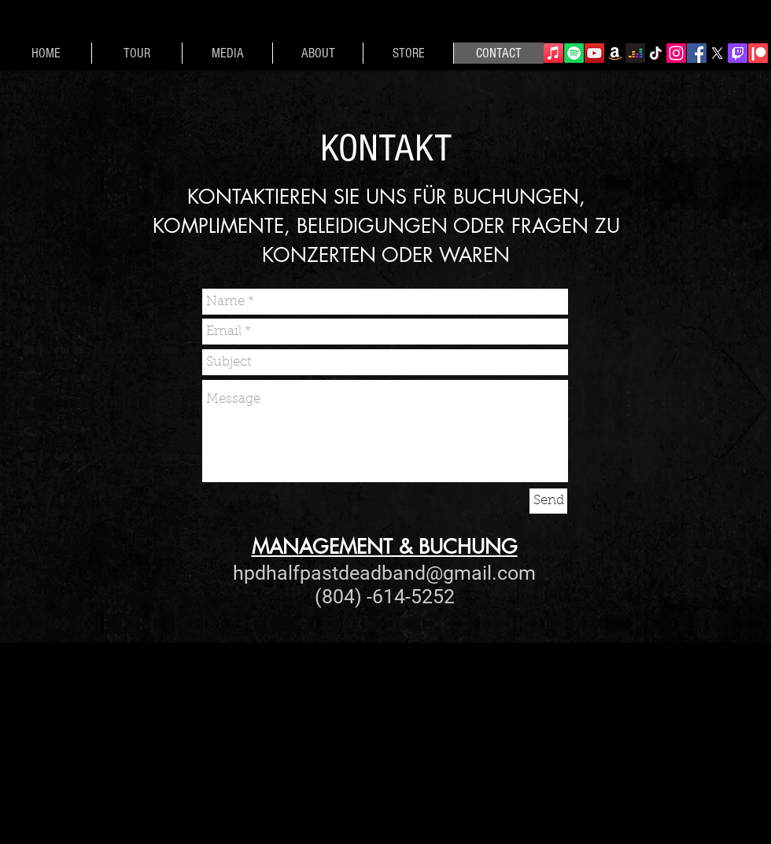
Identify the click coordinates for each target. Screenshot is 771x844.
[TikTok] (656, 53)
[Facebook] (696, 53)
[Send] (548, 501)
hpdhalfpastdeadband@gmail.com (384, 573)
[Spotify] (574, 53)
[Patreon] (758, 53)
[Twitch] (737, 53)
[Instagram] (676, 53)
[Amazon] (615, 53)
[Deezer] (635, 53)
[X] (717, 53)
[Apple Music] (553, 53)
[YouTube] (594, 53)
